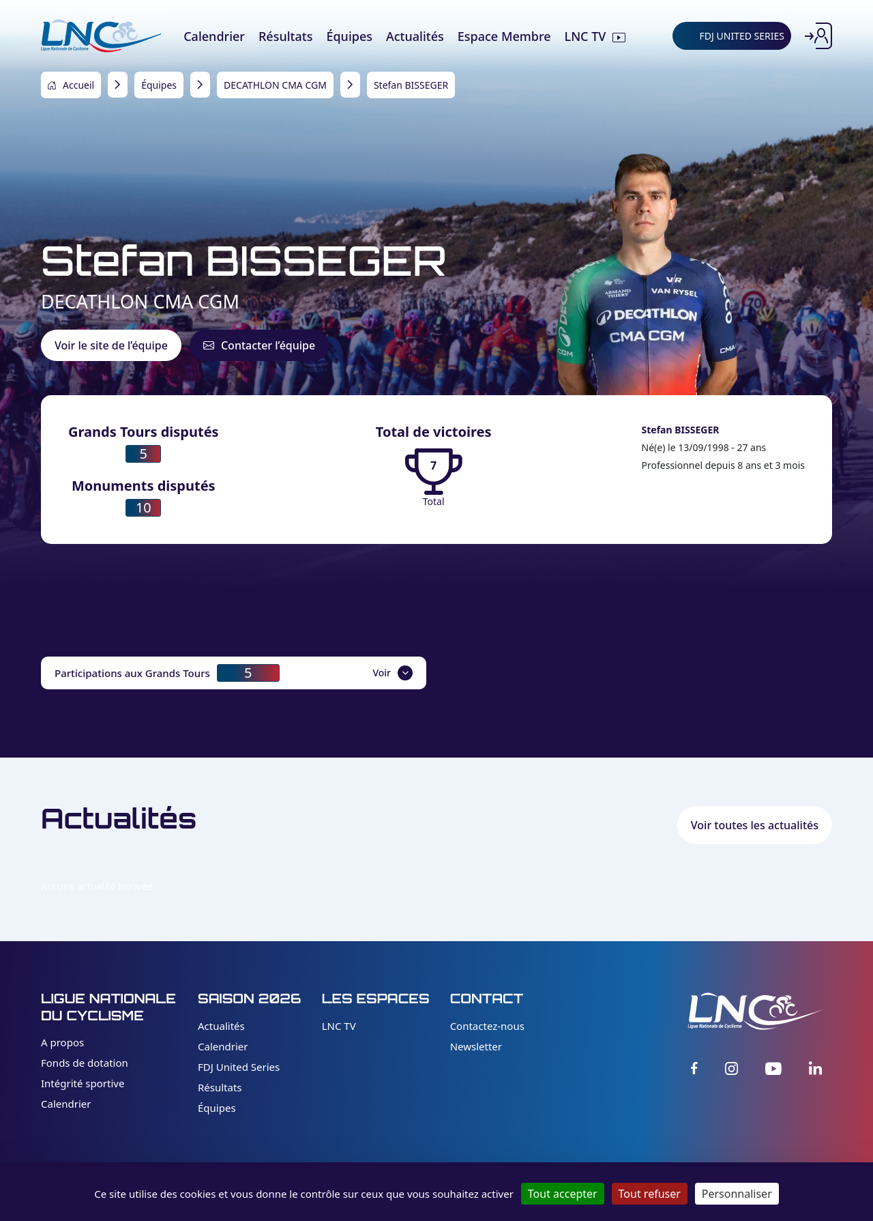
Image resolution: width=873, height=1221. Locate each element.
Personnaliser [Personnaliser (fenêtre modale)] (737, 1193)
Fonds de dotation (84, 1062)
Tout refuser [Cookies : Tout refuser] (650, 1193)
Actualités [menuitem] (415, 36)
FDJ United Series (239, 1067)
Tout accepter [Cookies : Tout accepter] (562, 1193)
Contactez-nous (487, 1026)
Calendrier (66, 1103)
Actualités (221, 1026)
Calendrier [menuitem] (214, 36)
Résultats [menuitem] (285, 36)
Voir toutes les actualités (754, 825)
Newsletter (476, 1046)
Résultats (220, 1087)
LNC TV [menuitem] (585, 36)
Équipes (217, 1108)
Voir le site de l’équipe (111, 345)
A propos (62, 1042)
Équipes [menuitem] (349, 36)
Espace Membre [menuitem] (504, 36)
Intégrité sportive (82, 1083)
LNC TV (339, 1026)
